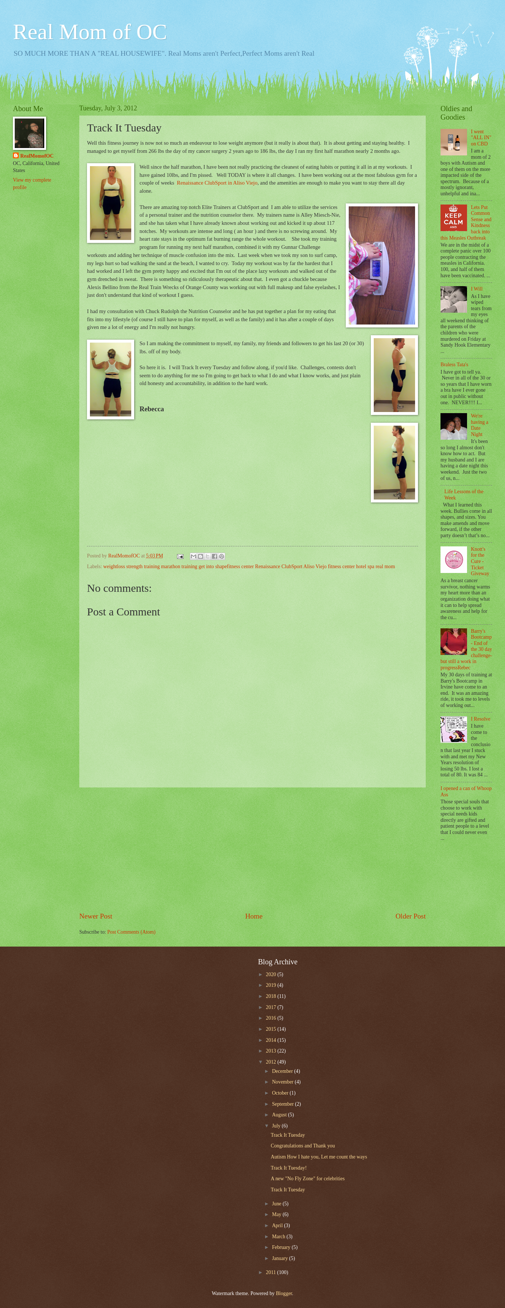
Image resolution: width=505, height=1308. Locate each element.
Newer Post (95, 916)
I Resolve (481, 719)
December (283, 1071)
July (277, 1126)
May (277, 1214)
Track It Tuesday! (289, 1168)
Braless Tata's (454, 364)
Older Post (411, 916)
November (283, 1082)
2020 (271, 974)
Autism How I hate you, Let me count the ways (319, 1157)
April (278, 1225)
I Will (477, 289)
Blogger (284, 1293)
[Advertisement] (252, 849)
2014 (271, 1040)
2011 (271, 1272)
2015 (271, 1029)
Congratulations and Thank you (303, 1146)
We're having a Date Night (479, 425)
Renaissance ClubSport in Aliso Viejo (217, 183)
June (277, 1203)
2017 (271, 1007)
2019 (271, 985)
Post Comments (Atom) (131, 932)
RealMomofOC (36, 156)
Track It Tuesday (288, 1135)
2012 (271, 1062)
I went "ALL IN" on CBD (481, 138)
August (280, 1115)
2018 (271, 996)
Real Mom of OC (90, 32)
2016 (271, 1018)
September (283, 1104)
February (282, 1247)
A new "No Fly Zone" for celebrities (308, 1178)
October (281, 1093)
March (279, 1236)
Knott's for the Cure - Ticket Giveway (480, 561)
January (280, 1258)
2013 (271, 1051)
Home (253, 916)
